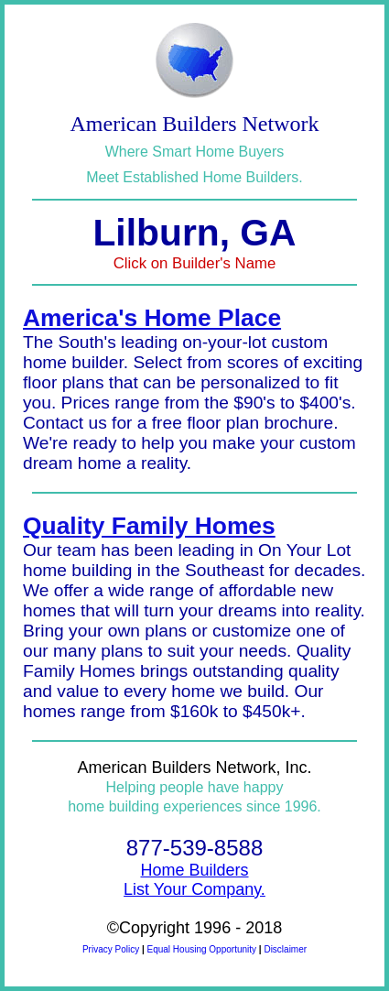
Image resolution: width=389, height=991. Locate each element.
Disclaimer (285, 949)
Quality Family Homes (149, 525)
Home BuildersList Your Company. (194, 879)
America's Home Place (152, 318)
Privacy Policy (110, 949)
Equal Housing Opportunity (202, 949)
